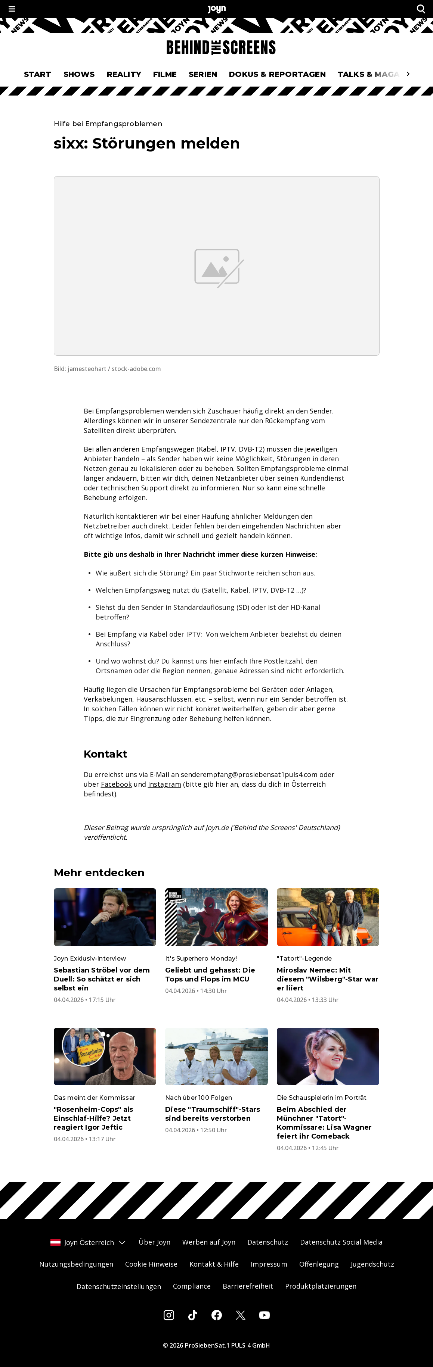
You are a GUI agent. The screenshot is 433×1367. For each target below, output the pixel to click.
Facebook (116, 784)
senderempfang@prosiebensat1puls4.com (249, 774)
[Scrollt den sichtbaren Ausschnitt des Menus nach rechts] (408, 74)
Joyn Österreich (88, 1242)
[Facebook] (217, 1315)
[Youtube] (264, 1315)
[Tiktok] (193, 1315)
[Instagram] (169, 1315)
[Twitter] (241, 1315)
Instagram (164, 784)
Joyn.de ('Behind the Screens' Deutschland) (272, 827)
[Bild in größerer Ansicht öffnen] (217, 266)
